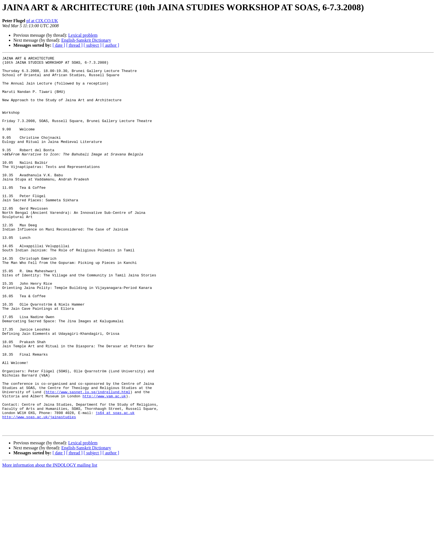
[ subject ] (92, 45)
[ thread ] (74, 45)
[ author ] (111, 45)
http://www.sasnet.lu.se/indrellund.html (88, 459)
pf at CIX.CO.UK (42, 20)
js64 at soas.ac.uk (114, 484)
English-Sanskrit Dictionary (86, 40)
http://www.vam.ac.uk (104, 464)
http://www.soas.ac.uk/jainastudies (39, 489)
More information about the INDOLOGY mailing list (49, 540)
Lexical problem (82, 35)
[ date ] (59, 45)
